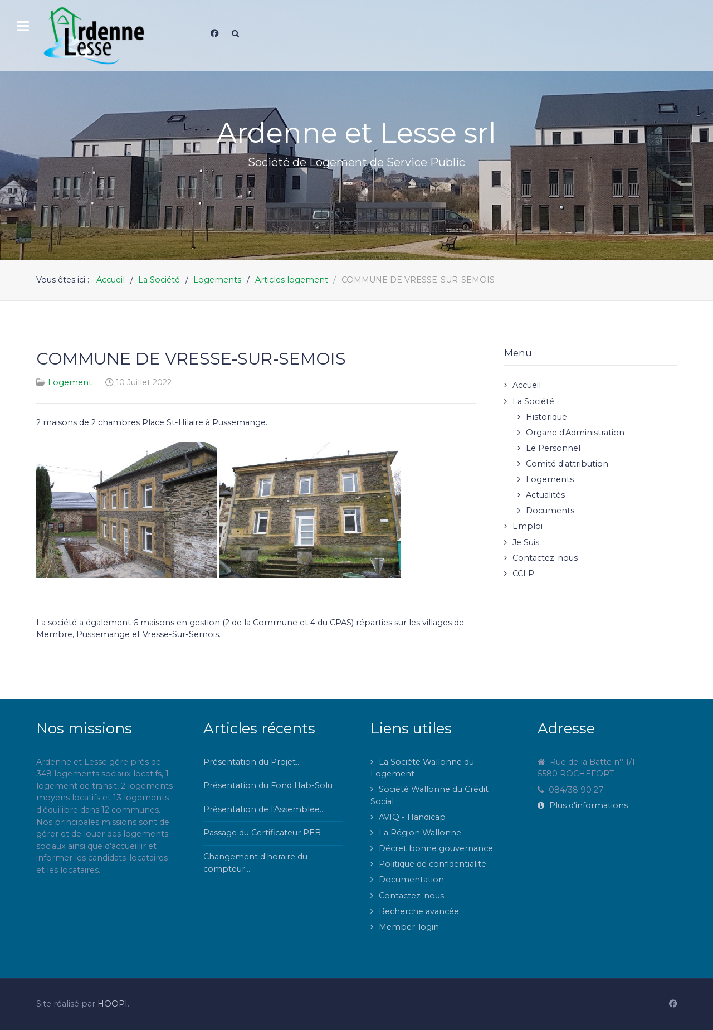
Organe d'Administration (575, 432)
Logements (550, 479)
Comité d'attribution (567, 464)
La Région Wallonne (420, 833)
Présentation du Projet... (252, 762)
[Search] (235, 33)
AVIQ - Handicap (412, 817)
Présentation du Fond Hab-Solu (268, 785)
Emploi (527, 526)
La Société (533, 401)
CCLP (523, 574)
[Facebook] (214, 33)
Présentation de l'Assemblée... (264, 809)
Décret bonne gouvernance (436, 848)
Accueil (526, 385)
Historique (546, 417)
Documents (550, 511)
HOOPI (112, 1004)
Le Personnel (553, 448)
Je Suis (525, 542)
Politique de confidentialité (432, 864)
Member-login (409, 927)
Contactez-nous (545, 558)
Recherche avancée (419, 911)
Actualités (545, 495)
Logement (70, 382)
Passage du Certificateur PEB (262, 833)
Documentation (411, 879)
